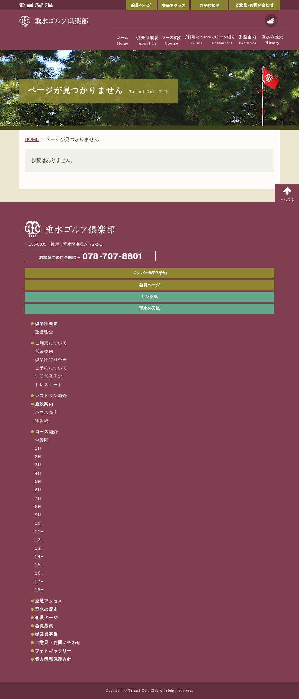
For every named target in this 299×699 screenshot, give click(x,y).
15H (39, 564)
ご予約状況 (209, 5)
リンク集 (149, 296)
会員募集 (44, 625)
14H (39, 556)
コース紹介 (46, 431)
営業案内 (44, 351)
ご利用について (51, 343)
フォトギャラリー (53, 650)
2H (38, 456)
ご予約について (51, 368)
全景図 (42, 440)
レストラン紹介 (51, 395)
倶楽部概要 (46, 323)
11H (39, 531)
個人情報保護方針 (53, 659)
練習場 (42, 420)
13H (39, 548)
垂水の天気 (149, 308)
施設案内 (44, 404)
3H (38, 465)
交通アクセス (173, 5)
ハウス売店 (46, 412)
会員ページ (141, 5)
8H (38, 506)
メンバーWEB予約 (149, 273)
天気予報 (271, 20)
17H (39, 581)
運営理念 (44, 332)
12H (39, 540)
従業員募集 (46, 634)
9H (38, 515)
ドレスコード (48, 384)
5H (38, 481)
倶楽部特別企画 (51, 359)
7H (38, 498)
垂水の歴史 (46, 609)
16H (39, 573)
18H (39, 589)
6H (38, 490)
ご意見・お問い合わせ (254, 5)
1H (38, 448)
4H (38, 473)
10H (39, 523)
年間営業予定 (48, 376)
